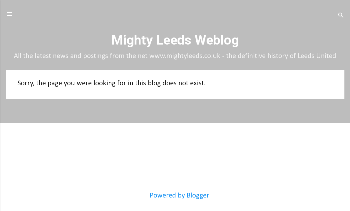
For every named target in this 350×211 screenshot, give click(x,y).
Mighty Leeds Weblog (175, 40)
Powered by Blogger (175, 195)
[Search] (340, 16)
